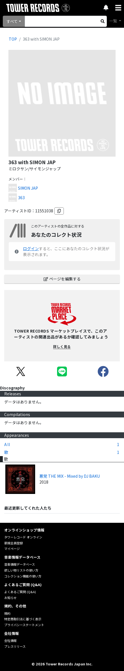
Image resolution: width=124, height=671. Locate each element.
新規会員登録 (13, 543)
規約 (7, 613)
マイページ (12, 548)
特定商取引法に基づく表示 (22, 619)
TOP (13, 39)
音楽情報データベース (19, 564)
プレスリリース (15, 646)
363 (21, 197)
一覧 (113, 21)
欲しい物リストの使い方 (21, 570)
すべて (12, 21)
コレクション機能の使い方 (22, 576)
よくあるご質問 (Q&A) (20, 591)
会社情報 (10, 640)
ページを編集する (62, 279)
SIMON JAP (28, 188)
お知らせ (10, 597)
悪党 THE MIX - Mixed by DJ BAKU (69, 476)
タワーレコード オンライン (23, 537)
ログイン (31, 248)
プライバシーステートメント (24, 625)
